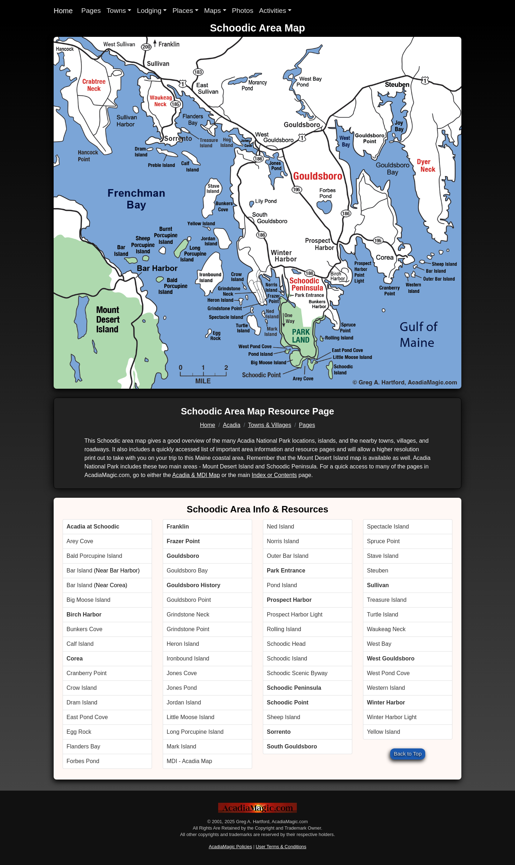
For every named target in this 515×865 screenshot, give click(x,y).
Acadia (231, 425)
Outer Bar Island (288, 556)
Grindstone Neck (188, 614)
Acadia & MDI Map (196, 475)
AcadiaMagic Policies (230, 846)
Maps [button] (212, 10)
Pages (90, 10)
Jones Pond (182, 688)
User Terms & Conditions (281, 846)
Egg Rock (79, 732)
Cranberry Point (87, 673)
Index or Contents (274, 475)
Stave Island (382, 556)
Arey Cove (80, 541)
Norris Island (283, 541)
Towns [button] (116, 10)
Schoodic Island (287, 658)
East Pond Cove (87, 717)
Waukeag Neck (386, 629)
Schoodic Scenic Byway (297, 673)
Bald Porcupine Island (94, 556)
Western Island (386, 688)
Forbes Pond (83, 761)
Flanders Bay (83, 746)
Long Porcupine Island (195, 732)
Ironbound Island (188, 658)
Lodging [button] (149, 10)
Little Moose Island (190, 717)
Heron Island (183, 644)
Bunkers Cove (85, 629)
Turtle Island (382, 614)
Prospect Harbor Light (295, 614)
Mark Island (181, 746)
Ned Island (280, 527)
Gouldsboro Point (189, 600)
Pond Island (282, 585)
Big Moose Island (89, 600)
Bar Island (79, 570)
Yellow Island (383, 732)
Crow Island (82, 688)
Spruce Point (383, 541)
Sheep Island (283, 717)
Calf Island (80, 644)
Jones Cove (182, 673)
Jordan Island (184, 702)
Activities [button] (272, 10)
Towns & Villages (269, 425)
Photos (243, 10)
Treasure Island (387, 600)
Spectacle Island (388, 527)
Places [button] (182, 10)
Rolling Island (284, 629)
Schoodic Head (286, 644)
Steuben (377, 570)
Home (63, 11)
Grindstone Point (188, 629)
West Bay (379, 644)
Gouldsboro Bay (187, 570)
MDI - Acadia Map (189, 761)
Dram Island (82, 702)
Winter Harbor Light (392, 717)
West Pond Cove (388, 673)
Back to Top (408, 754)
